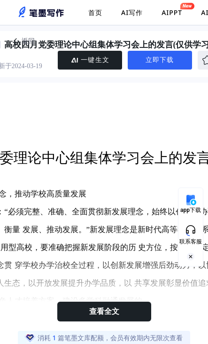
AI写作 (132, 12)
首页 (95, 12)
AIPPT (172, 10)
